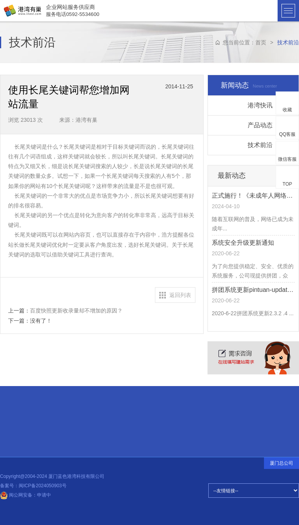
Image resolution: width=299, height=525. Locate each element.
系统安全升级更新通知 (243, 242)
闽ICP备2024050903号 (43, 485)
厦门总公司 (281, 463)
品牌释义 (24, 442)
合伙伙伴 (25, 413)
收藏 (287, 109)
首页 (260, 42)
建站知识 (77, 420)
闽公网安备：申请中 (25, 495)
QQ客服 (287, 134)
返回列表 (180, 295)
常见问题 (24, 432)
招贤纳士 (24, 423)
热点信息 (76, 418)
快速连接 (24, 400)
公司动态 (77, 423)
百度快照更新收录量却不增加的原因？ (76, 310)
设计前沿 (77, 421)
